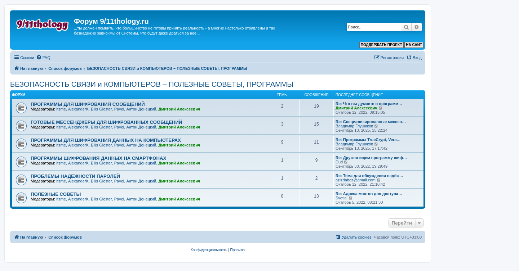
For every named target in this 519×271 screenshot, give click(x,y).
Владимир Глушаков (354, 126)
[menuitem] (43, 57)
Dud (339, 162)
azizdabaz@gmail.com (356, 180)
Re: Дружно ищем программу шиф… (371, 157)
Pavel (119, 109)
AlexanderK (78, 109)
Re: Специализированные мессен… (371, 121)
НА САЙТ (414, 45)
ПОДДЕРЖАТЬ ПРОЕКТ (381, 45)
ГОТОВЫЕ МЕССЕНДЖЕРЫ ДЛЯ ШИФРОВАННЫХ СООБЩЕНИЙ (106, 122)
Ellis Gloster (101, 109)
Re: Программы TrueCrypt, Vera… (368, 139)
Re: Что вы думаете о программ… (369, 103)
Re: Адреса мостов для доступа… (369, 193)
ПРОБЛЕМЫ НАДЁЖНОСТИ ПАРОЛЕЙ (75, 176)
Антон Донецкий (141, 109)
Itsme (61, 109)
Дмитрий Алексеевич (179, 109)
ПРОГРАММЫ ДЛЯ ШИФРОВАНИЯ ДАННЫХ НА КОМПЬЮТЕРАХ (106, 140)
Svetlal (341, 198)
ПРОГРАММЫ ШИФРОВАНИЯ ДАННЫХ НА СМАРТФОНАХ (98, 158)
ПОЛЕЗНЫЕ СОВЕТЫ (56, 194)
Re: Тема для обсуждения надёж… (369, 175)
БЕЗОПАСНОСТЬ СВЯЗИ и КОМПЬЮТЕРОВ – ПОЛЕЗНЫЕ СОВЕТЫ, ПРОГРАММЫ (151, 84)
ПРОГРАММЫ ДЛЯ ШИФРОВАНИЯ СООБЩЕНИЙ (88, 104)
